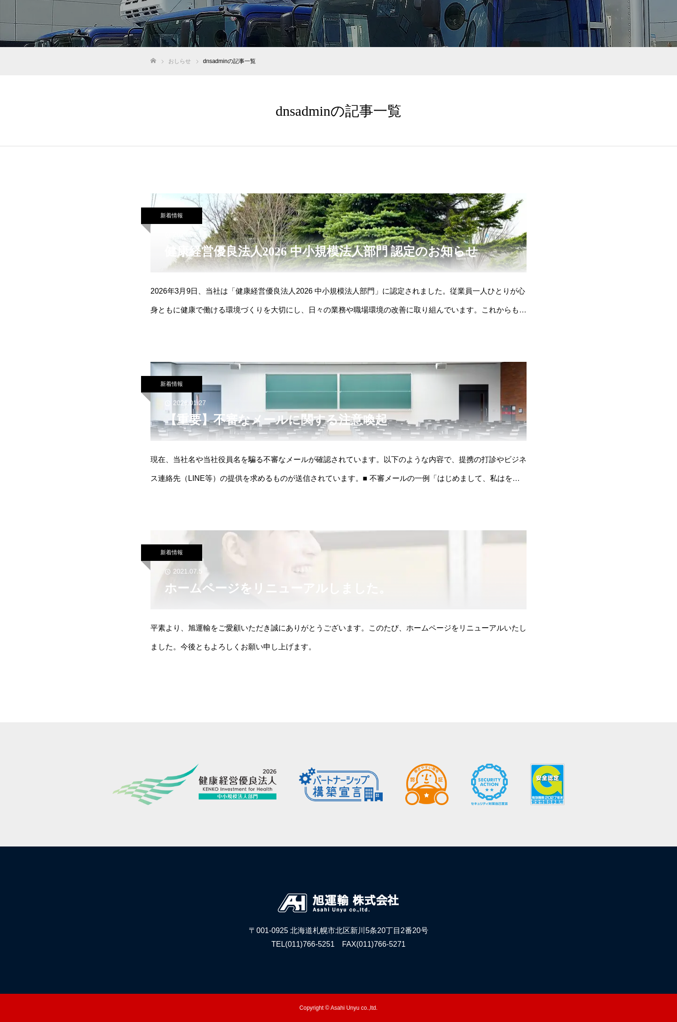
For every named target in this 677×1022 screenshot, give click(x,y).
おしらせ (589, 24)
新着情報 (171, 215)
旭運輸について (430, 24)
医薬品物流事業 (493, 24)
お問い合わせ (639, 24)
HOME (380, 24)
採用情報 (546, 24)
